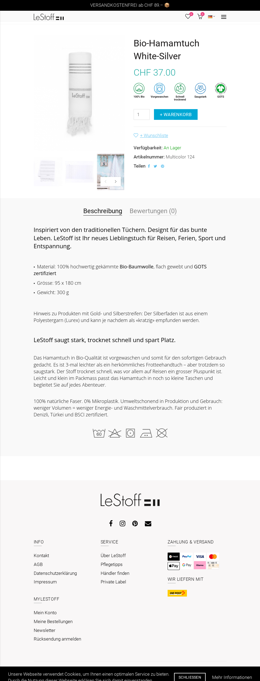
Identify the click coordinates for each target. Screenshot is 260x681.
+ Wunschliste (154, 135)
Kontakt (41, 555)
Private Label (113, 581)
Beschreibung (102, 211)
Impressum (45, 581)
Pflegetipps (112, 564)
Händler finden (115, 573)
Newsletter (44, 630)
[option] (48, 171)
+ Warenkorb (176, 114)
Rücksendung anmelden (57, 639)
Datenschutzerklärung (55, 573)
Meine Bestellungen (53, 621)
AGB (38, 564)
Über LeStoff (113, 555)
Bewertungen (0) (153, 211)
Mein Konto (45, 612)
